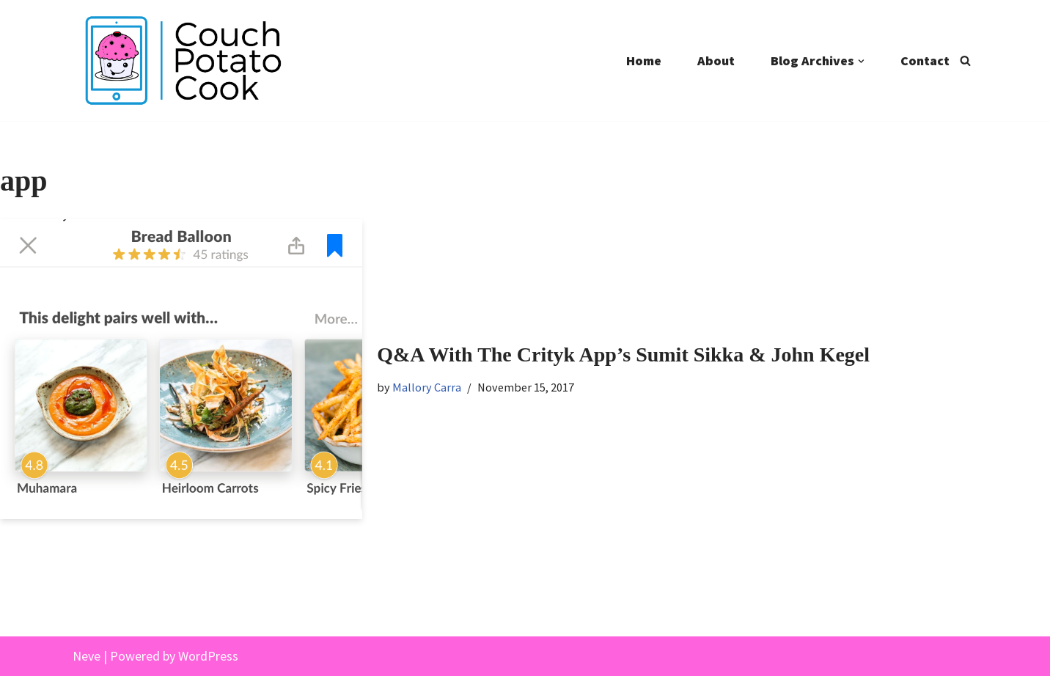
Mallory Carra (426, 387)
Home (643, 60)
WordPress (208, 655)
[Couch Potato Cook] (183, 60)
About (716, 60)
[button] (861, 61)
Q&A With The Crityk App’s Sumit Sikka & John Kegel (623, 354)
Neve (86, 655)
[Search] (965, 60)
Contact (925, 60)
